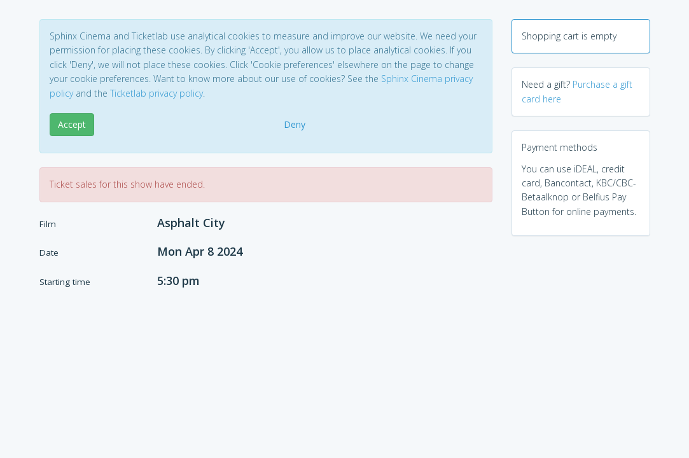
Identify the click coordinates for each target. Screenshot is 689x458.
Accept (72, 124)
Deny (294, 124)
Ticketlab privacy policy (156, 93)
